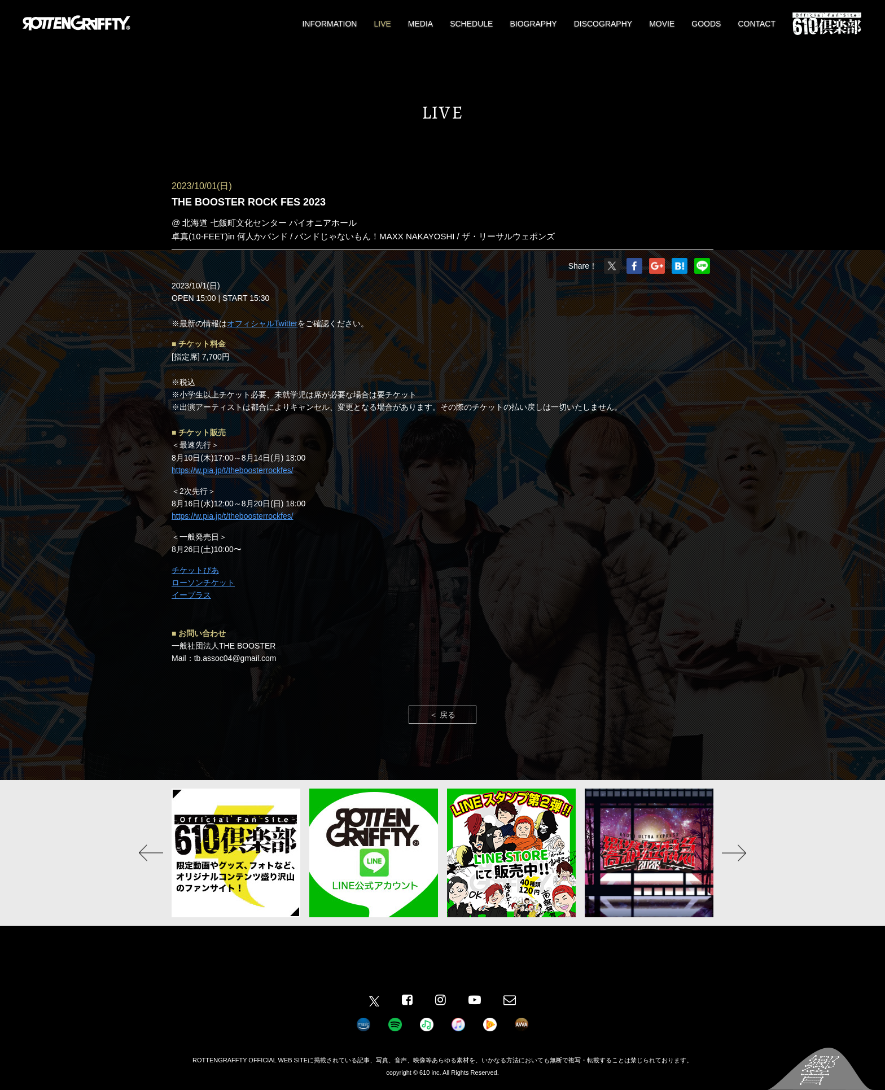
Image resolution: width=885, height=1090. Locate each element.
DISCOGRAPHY (603, 23)
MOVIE (661, 23)
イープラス (191, 594)
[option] (236, 853)
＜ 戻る (442, 714)
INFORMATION (329, 23)
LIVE (382, 23)
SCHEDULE (471, 23)
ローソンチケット (203, 582)
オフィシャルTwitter (262, 323)
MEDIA (420, 23)
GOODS (706, 23)
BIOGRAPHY (533, 23)
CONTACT (757, 23)
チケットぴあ (195, 570)
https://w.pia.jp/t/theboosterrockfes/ (232, 470)
